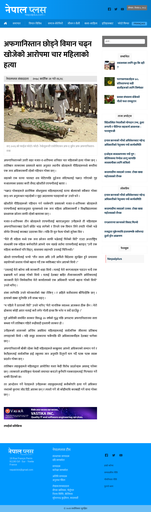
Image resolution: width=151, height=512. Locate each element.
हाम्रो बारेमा (108, 466)
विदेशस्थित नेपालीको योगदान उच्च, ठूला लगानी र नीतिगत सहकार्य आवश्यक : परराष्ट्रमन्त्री (124, 126)
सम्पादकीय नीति (111, 473)
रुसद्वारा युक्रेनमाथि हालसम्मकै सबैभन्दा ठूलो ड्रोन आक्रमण (123, 233)
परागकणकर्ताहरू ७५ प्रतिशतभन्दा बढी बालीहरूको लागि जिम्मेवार (130, 83)
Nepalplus (114, 258)
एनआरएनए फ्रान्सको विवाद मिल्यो (121, 222)
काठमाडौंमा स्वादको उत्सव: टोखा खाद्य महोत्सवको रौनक (123, 174)
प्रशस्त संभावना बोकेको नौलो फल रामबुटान (128, 99)
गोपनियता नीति (110, 479)
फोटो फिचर (123, 23)
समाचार (17, 23)
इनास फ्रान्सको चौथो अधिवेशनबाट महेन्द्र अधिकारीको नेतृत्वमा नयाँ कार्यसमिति (124, 142)
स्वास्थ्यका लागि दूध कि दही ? (131, 65)
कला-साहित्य (90, 23)
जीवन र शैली (74, 23)
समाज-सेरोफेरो (55, 23)
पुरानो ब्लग (108, 486)
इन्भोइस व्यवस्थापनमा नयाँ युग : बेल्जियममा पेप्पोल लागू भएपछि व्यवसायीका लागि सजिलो (120, 158)
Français (139, 24)
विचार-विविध (35, 23)
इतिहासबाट (107, 23)
